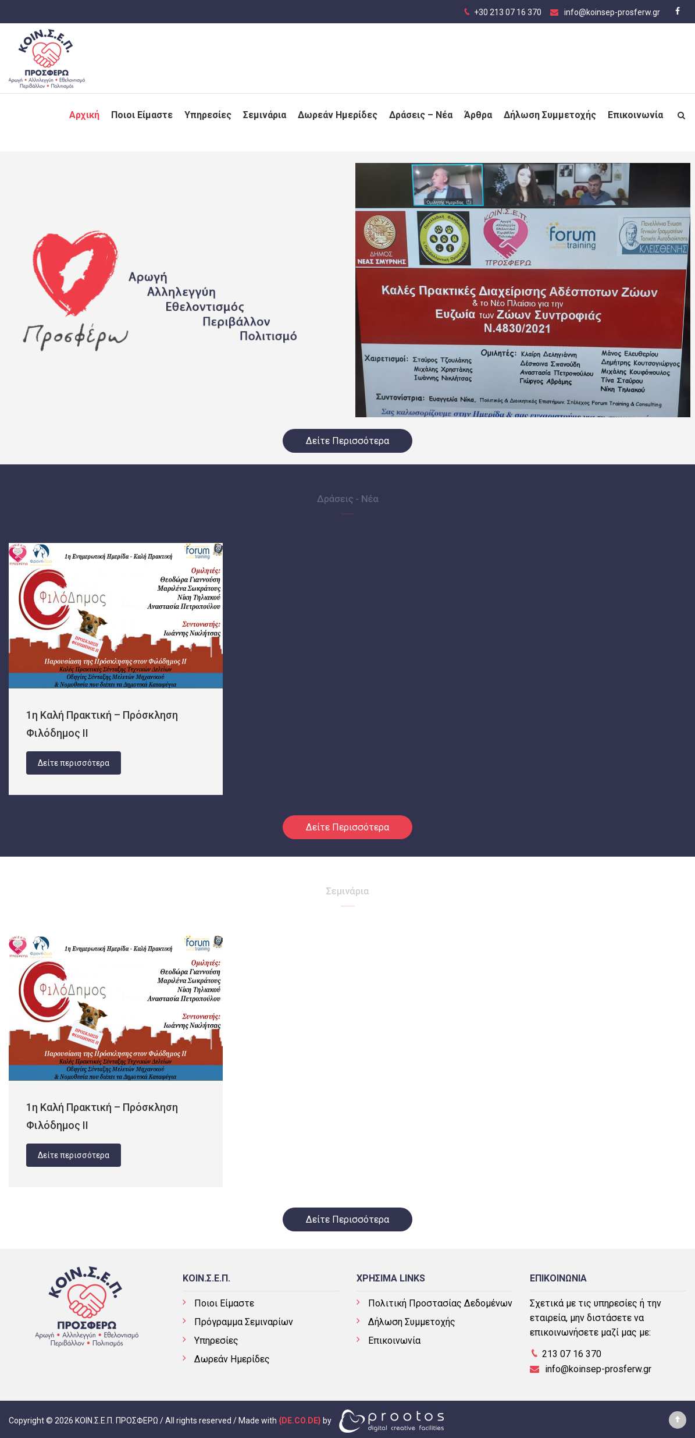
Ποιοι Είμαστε (142, 110)
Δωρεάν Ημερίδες (337, 110)
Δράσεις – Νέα (420, 110)
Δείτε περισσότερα (73, 763)
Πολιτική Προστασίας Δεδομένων (440, 1303)
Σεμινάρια (264, 110)
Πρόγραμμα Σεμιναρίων (243, 1321)
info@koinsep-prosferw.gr (612, 12)
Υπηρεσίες (207, 110)
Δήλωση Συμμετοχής (550, 110)
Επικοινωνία (635, 110)
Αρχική (84, 110)
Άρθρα (478, 110)
